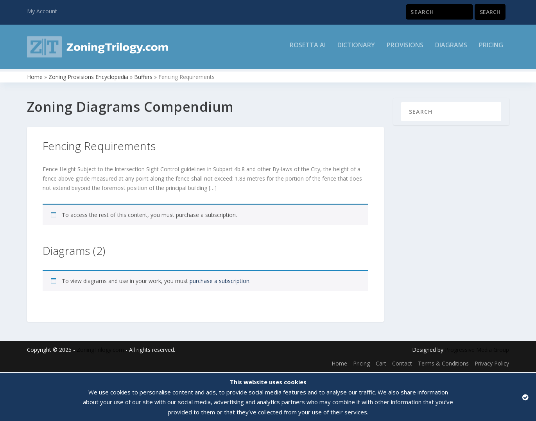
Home (35, 78)
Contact (402, 365)
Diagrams (451, 49)
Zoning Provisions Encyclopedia (88, 78)
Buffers (143, 78)
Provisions (405, 49)
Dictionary (356, 49)
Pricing (491, 49)
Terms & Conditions (443, 365)
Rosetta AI (308, 49)
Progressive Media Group (477, 351)
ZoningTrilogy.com (100, 351)
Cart (381, 365)
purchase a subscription (219, 282)
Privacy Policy (492, 365)
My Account (42, 11)
